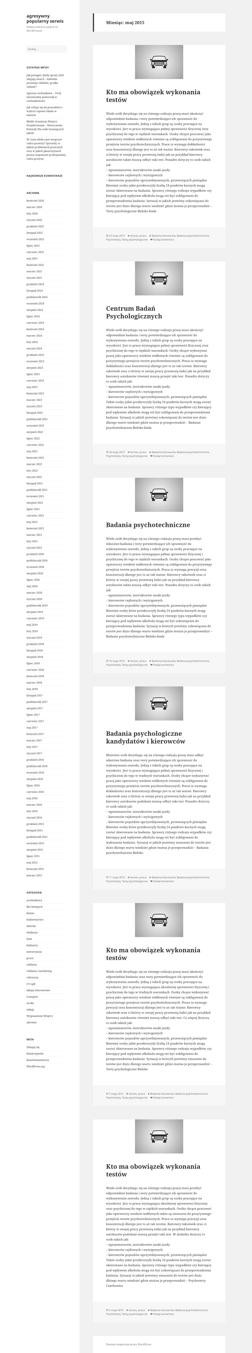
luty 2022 (32, 470)
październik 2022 (37, 419)
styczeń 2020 (34, 599)
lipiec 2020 (33, 580)
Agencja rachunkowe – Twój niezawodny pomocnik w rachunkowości (44, 97)
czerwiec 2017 (35, 721)
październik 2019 (37, 605)
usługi (30, 1009)
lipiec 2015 (33, 856)
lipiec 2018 (33, 663)
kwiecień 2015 (35, 869)
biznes (30, 913)
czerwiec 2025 (35, 252)
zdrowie (32, 1022)
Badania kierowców (164, 235)
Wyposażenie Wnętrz (40, 1016)
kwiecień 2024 (35, 329)
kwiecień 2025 (35, 265)
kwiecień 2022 (35, 457)
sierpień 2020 (35, 573)
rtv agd (31, 983)
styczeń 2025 (34, 278)
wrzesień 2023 (35, 361)
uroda (30, 1003)
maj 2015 (32, 862)
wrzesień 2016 (35, 772)
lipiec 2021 (33, 509)
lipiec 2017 (33, 715)
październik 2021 (37, 490)
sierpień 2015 (35, 849)
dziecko (31, 926)
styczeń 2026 (34, 220)
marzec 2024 (34, 335)
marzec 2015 (34, 875)
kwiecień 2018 (35, 676)
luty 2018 (32, 689)
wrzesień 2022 (35, 425)
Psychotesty (113, 239)
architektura (34, 900)
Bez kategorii (35, 906)
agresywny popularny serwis (45, 18)
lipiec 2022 (33, 438)
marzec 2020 (34, 592)
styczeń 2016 (34, 817)
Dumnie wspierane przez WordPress (128, 1344)
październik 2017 (37, 702)
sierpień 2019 (35, 612)
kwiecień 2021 (35, 528)
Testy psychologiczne (135, 239)
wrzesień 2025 (35, 239)
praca (30, 958)
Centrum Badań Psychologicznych (134, 312)
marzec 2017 (34, 740)
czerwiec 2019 (35, 618)
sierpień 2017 (35, 708)
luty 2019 (32, 631)
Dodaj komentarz (163, 239)
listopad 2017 (35, 695)
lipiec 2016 (33, 785)
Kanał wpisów (35, 1053)
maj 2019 (32, 625)
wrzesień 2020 (35, 567)
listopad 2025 (35, 233)
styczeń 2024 (34, 348)
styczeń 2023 (34, 406)
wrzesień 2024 (35, 303)
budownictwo (35, 919)
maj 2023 (32, 387)
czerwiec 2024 (35, 323)
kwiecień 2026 (35, 200)
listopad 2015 (35, 830)
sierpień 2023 (35, 367)
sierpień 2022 (35, 432)
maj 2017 (32, 727)
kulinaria (32, 945)
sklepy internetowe (38, 990)
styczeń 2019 (34, 637)
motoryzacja (34, 951)
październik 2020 (37, 560)
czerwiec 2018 (35, 670)
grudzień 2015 (35, 824)
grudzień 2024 (35, 284)
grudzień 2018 (35, 644)
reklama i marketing (39, 971)
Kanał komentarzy (38, 1060)
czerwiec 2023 (35, 380)
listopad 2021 (35, 483)
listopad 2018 (35, 650)
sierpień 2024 (35, 310)
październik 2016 (37, 766)
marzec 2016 (34, 804)
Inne (29, 938)
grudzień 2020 (35, 554)
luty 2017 (32, 747)
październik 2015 (37, 837)
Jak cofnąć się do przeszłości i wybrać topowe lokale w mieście (44, 111)
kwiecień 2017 (35, 734)
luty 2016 (32, 811)
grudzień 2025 (35, 226)
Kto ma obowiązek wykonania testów (153, 96)
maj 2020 (32, 586)
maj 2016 (32, 798)
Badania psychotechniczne (193, 235)
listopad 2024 (35, 290)
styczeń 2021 (34, 547)
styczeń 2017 (34, 753)
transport (32, 996)
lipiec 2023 (33, 374)
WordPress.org (36, 1066)
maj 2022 (32, 451)
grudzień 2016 (35, 759)
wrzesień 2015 (35, 843)
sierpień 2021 (35, 502)
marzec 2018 (34, 682)
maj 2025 (32, 258)
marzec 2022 (34, 464)
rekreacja (32, 977)
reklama (32, 964)
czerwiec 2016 (35, 792)
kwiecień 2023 (35, 393)
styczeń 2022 (34, 477)
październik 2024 (37, 297)
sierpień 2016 (35, 779)
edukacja (32, 932)
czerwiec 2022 (35, 445)
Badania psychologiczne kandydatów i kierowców (145, 737)
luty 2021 (32, 541)
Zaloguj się (33, 1047)
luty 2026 (32, 213)
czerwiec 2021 (35, 515)
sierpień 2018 (35, 657)
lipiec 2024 (33, 316)
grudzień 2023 (35, 355)
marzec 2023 (34, 400)
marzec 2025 (34, 271)
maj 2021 (32, 522)
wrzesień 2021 (35, 496)
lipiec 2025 (33, 245)
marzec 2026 (34, 207)
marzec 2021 (34, 535)
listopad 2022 (35, 412)
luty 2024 (32, 342)
